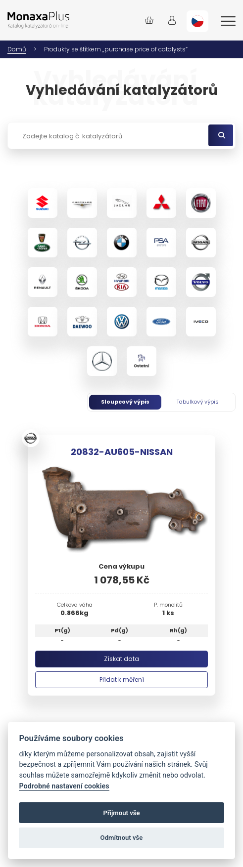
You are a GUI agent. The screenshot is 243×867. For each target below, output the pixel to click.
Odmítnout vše (121, 837)
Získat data (121, 659)
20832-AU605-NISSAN (122, 452)
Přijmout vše (121, 813)
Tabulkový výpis (198, 402)
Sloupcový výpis (125, 402)
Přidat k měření (121, 679)
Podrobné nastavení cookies (64, 786)
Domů (16, 49)
